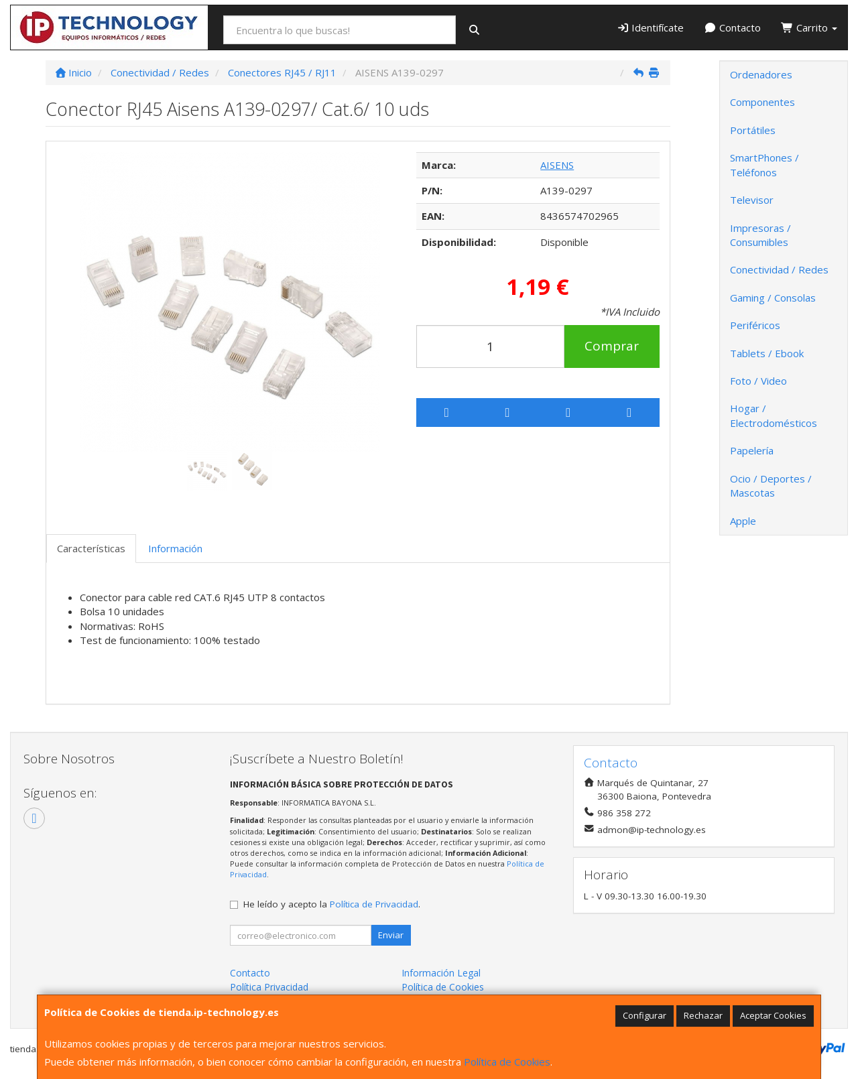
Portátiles (753, 130)
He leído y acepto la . (331, 904)
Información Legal (441, 972)
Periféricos (755, 325)
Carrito (809, 27)
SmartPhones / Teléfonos (764, 164)
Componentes (762, 102)
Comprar (612, 346)
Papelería (752, 450)
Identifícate (650, 27)
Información (175, 548)
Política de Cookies (507, 1061)
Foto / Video (758, 380)
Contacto (732, 27)
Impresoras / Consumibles (760, 235)
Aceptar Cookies (773, 1015)
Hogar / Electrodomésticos (773, 415)
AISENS (557, 165)
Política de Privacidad (374, 904)
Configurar (644, 1015)
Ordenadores (761, 74)
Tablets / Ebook (767, 353)
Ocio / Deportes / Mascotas (771, 485)
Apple (743, 520)
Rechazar (703, 1015)
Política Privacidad (269, 986)
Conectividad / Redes (779, 269)
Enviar (391, 935)
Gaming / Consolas (773, 297)
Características (91, 548)
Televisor (752, 199)
